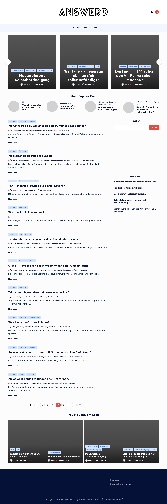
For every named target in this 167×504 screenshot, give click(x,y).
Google (54, 160)
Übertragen (67, 270)
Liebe (52, 357)
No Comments (62, 130)
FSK (23, 102)
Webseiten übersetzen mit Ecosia (30, 155)
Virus (56, 357)
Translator (74, 160)
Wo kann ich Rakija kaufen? (26, 212)
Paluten (38, 327)
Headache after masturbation (68, 107)
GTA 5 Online (27, 270)
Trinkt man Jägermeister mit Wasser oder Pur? (38, 292)
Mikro (26, 327)
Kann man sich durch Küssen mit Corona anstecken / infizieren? (49, 352)
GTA (20, 270)
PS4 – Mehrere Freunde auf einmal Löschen (36, 185)
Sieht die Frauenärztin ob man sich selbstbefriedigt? (83, 75)
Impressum (115, 480)
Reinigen (62, 244)
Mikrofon (31, 327)
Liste (20, 190)
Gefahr (41, 357)
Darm (43, 244)
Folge (39, 383)
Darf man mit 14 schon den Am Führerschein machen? (134, 75)
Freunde (15, 190)
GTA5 (42, 270)
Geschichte (30, 130)
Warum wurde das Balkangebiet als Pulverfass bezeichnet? (47, 125)
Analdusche (20, 244)
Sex (97, 66)
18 (25, 102)
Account (15, 270)
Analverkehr (36, 244)
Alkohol (15, 297)
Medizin (32, 347)
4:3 (17, 383)
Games (32, 261)
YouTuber (51, 327)
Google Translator (63, 160)
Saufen (31, 297)
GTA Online (36, 270)
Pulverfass (38, 130)
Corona (23, 357)
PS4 (33, 190)
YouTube (44, 327)
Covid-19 (35, 357)
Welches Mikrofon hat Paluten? (29, 322)
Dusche (48, 244)
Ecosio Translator (44, 160)
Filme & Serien (35, 317)
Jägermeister (23, 297)
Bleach (34, 383)
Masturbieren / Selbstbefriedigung (32, 77)
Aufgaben (16, 130)
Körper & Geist (18, 71)
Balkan (22, 130)
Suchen (136, 121)
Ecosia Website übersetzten (28, 160)
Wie (41, 297)
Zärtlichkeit (62, 357)
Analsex (28, 244)
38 (80, 405)
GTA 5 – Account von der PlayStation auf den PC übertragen (48, 265)
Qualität (44, 383)
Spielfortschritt (57, 270)
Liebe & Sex (30, 71)
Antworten (71, 66)
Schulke (50, 130)
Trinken (37, 297)
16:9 (14, 383)
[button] (159, 62)
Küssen (46, 357)
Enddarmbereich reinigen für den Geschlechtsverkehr (43, 239)
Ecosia (15, 160)
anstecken (16, 357)
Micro (14, 327)
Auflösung (27, 383)
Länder (32, 121)
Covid (29, 357)
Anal (14, 244)
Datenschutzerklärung (120, 484)
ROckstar (48, 270)
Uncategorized (65, 103)
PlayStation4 (27, 190)
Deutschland (145, 66)
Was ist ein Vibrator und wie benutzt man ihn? (32, 107)
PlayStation (34, 181)
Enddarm (55, 244)
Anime (21, 374)
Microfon (20, 327)
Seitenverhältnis (53, 383)
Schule (44, 130)
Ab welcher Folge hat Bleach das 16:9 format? (38, 378)
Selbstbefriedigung (45, 71)
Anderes (123, 66)
